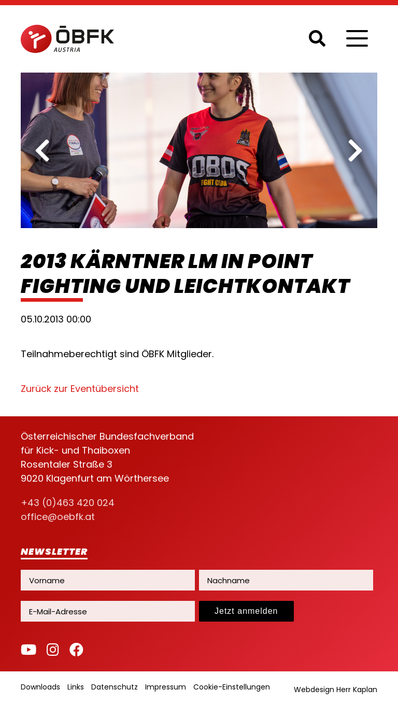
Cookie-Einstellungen (231, 687)
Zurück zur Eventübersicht (80, 388)
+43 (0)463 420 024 (68, 502)
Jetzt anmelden (246, 611)
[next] (355, 150)
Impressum (165, 687)
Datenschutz (114, 687)
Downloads (40, 687)
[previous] (42, 150)
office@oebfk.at (58, 516)
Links (75, 687)
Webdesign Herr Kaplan (335, 689)
